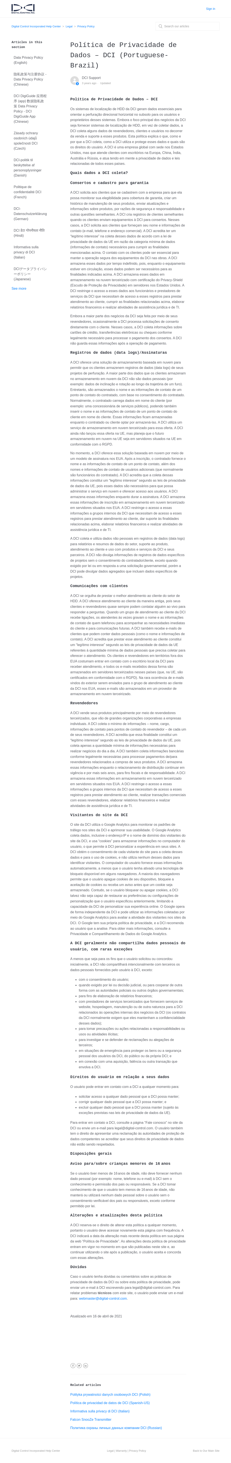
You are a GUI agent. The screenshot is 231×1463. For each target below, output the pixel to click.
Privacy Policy (86, 26)
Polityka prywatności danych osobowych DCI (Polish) (110, 1394)
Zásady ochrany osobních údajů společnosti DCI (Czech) (26, 140)
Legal (69, 26)
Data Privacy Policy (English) (28, 60)
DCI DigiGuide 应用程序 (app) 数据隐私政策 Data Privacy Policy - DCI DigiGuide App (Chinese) (30, 108)
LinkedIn (85, 1365)
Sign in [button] (210, 8)
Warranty (121, 1450)
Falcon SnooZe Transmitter (90, 1419)
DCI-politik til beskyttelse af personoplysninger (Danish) (28, 167)
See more (19, 288)
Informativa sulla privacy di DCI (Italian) (26, 252)
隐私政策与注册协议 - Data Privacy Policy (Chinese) (30, 79)
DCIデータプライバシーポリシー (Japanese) (30, 274)
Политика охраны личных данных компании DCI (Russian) (116, 1428)
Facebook (73, 1365)
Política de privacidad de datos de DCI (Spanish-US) (110, 1403)
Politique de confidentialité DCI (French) (27, 192)
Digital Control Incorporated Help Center (36, 26)
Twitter (79, 1365)
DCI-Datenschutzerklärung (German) (30, 214)
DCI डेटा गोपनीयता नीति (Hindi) (29, 233)
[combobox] (187, 26)
